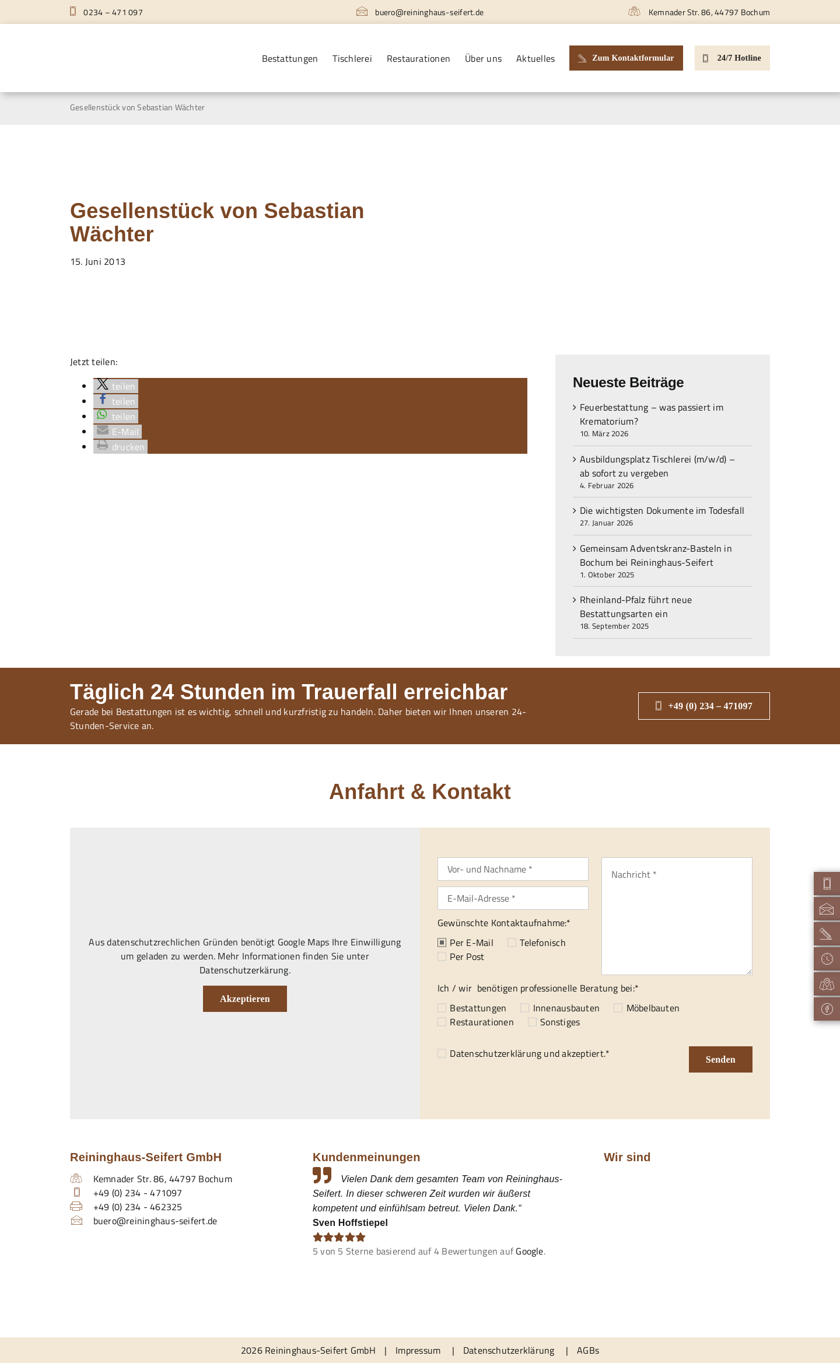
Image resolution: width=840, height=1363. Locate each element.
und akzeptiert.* (530, 1053)
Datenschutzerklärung (495, 1053)
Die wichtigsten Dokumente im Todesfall (662, 510)
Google (529, 1251)
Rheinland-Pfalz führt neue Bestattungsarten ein (636, 607)
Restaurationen (481, 1022)
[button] (115, 386)
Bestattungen (478, 1008)
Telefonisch (543, 942)
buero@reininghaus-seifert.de (420, 12)
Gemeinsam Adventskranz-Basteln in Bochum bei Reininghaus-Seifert (656, 555)
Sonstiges (560, 1022)
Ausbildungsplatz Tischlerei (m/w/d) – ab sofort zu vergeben (657, 466)
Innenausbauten (566, 1008)
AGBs (588, 1350)
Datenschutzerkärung (244, 970)
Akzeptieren (245, 999)
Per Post (467, 956)
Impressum (418, 1350)
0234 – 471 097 (106, 12)
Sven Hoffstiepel (350, 1223)
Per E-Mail (471, 942)
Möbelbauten (653, 1008)
